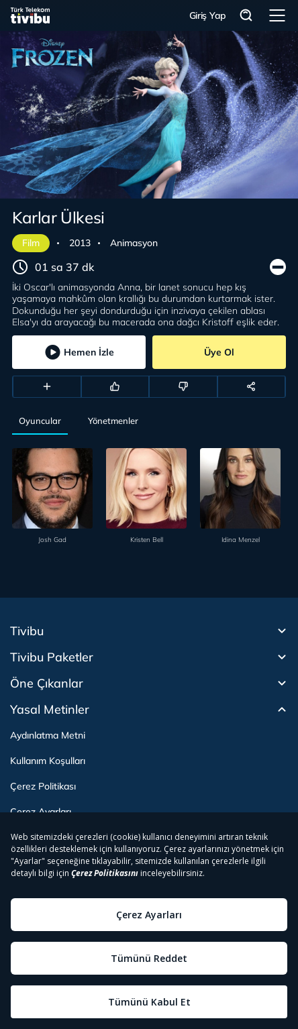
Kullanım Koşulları (47, 761)
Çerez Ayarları (40, 812)
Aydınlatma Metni (47, 735)
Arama (246, 16)
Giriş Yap (207, 15)
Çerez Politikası (43, 786)
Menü (277, 15)
